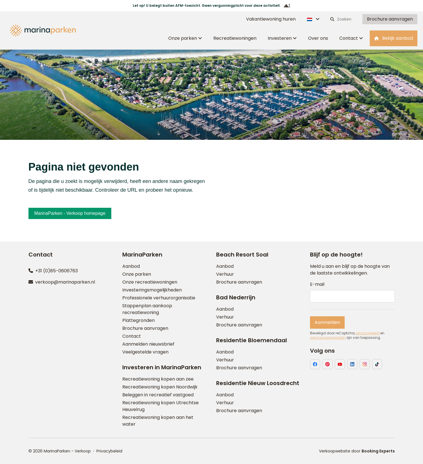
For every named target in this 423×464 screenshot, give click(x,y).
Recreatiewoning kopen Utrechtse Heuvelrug (160, 406)
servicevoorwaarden (328, 337)
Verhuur (225, 274)
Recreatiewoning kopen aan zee (158, 379)
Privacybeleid (109, 451)
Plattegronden (138, 320)
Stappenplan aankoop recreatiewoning (147, 309)
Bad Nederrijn (235, 297)
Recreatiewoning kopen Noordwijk (160, 387)
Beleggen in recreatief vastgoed (158, 395)
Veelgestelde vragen (145, 352)
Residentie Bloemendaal (251, 340)
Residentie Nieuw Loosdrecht (257, 383)
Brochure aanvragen (145, 328)
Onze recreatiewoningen (149, 282)
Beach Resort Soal (242, 254)
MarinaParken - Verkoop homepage (70, 213)
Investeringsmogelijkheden (152, 290)
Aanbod (131, 266)
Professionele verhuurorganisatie (158, 298)
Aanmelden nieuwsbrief (148, 344)
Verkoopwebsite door (357, 451)
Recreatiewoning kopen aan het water (157, 420)
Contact (131, 336)
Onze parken (136, 274)
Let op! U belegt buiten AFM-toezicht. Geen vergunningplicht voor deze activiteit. (211, 5)
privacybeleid (367, 333)
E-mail (317, 284)
